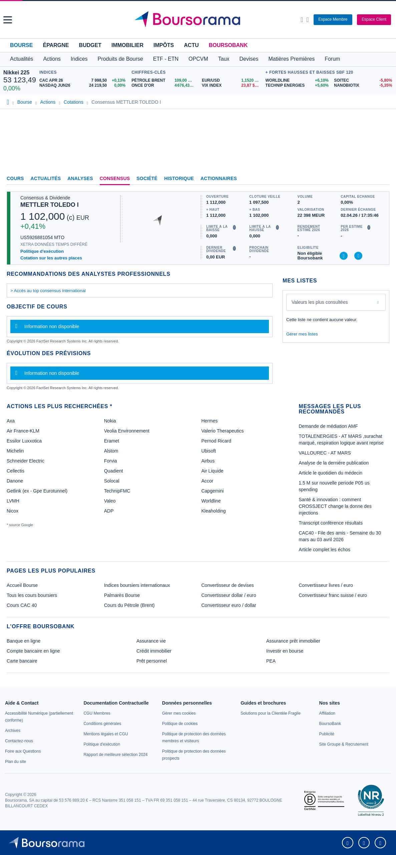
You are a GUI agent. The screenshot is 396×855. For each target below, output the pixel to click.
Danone (15, 481)
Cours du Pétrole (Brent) (129, 605)
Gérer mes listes (302, 333)
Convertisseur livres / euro (326, 585)
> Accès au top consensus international (48, 290)
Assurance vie (151, 641)
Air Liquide (212, 471)
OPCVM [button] (198, 59)
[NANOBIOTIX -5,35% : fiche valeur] (363, 85)
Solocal (111, 481)
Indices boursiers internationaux (137, 585)
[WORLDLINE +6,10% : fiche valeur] (297, 80)
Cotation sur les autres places (51, 257)
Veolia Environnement (126, 431)
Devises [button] (249, 59)
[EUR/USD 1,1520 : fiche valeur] (232, 80)
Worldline (211, 501)
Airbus (208, 461)
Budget (90, 45)
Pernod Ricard (216, 441)
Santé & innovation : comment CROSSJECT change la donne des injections (335, 506)
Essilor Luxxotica (24, 441)
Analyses (80, 178)
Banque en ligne (23, 641)
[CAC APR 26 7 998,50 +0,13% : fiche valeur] (83, 80)
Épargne (56, 45)
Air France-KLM (23, 431)
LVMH (13, 501)
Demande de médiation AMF (328, 426)
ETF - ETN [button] (165, 59)
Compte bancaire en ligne (33, 651)
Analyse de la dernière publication (334, 463)
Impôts (163, 45)
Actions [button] (51, 59)
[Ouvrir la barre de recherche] (302, 19)
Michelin (15, 451)
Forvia (110, 461)
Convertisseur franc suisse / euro (333, 595)
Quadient (113, 471)
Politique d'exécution (42, 251)
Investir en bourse (284, 651)
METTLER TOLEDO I (49, 204)
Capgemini (212, 491)
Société (146, 178)
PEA (271, 661)
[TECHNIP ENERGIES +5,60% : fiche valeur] (297, 85)
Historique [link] (179, 178)
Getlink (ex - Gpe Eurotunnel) (37, 491)
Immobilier (127, 45)
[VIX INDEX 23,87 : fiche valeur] (232, 85)
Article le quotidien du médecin (330, 473)
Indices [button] (79, 59)
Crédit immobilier (153, 651)
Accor (207, 481)
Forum (332, 59)
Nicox (12, 511)
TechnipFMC (117, 491)
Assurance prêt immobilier (293, 641)
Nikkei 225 (16, 72)
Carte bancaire (22, 661)
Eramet (111, 441)
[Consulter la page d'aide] (307, 19)
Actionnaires (219, 178)
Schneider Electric (25, 461)
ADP (109, 511)
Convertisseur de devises (228, 585)
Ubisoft (208, 451)
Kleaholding (213, 511)
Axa (11, 420)
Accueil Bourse (22, 585)
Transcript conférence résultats (331, 523)
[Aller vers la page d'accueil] (199, 19)
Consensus (115, 178)
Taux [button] (224, 59)
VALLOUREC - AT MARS (325, 453)
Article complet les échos (324, 549)
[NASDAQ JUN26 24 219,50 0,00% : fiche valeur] (83, 85)
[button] (7, 20)
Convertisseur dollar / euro (229, 595)
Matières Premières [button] (291, 59)
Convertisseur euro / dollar (229, 605)
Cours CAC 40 (22, 605)
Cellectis (15, 471)
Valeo (110, 501)
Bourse (21, 45)
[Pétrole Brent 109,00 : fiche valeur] (164, 80)
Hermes (209, 420)
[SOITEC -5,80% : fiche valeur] (363, 80)
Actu (191, 45)
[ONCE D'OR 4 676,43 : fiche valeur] (164, 85)
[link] (12, 730)
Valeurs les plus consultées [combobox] (320, 302)
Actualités (46, 178)
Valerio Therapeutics (222, 431)
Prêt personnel (151, 661)
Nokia (110, 420)
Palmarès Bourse (122, 595)
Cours (15, 178)
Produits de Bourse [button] (120, 59)
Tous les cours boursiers (32, 595)
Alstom (111, 451)
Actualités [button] (21, 59)
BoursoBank (228, 45)
